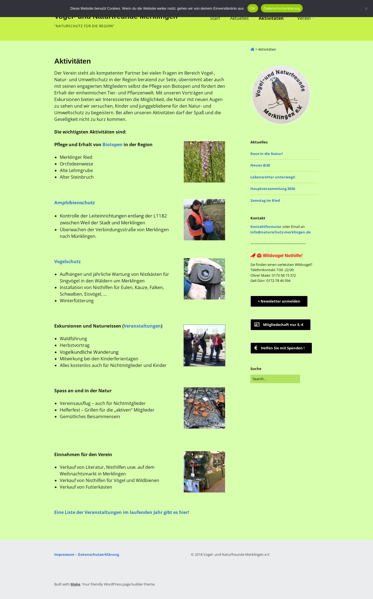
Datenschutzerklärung (98, 554)
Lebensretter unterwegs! (272, 177)
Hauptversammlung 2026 (272, 188)
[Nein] (366, 8)
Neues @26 (260, 165)
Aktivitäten (271, 18)
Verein (304, 18)
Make (75, 584)
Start (215, 18)
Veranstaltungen (142, 326)
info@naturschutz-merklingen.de (280, 232)
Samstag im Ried (265, 200)
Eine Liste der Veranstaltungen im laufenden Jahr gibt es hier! (121, 512)
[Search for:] (275, 379)
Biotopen (112, 144)
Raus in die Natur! (266, 153)
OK (252, 8)
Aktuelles (239, 18)
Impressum (64, 554)
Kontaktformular (266, 226)
